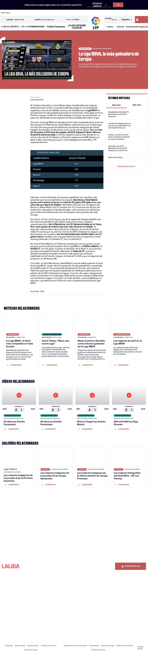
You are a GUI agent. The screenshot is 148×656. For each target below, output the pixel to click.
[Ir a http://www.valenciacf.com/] (138, 13)
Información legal (107, 645)
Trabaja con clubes (31, 650)
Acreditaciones (33, 645)
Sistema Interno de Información (75, 645)
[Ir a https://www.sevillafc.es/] (131, 13)
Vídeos (110, 27)
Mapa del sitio (20, 645)
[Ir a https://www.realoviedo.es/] (118, 13)
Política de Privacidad (124, 645)
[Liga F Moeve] (56, 27)
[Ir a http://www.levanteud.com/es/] (70, 13)
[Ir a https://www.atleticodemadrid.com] (22, 13)
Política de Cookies (98, 650)
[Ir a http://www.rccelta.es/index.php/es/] (83, 13)
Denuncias (9, 645)
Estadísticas (131, 27)
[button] (10, 26)
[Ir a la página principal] (96, 29)
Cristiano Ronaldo (41, 105)
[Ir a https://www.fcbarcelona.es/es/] (49, 13)
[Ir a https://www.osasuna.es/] (29, 13)
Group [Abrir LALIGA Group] (111, 19)
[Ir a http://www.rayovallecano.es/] (76, 13)
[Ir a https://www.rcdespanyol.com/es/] (90, 13)
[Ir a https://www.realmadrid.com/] (111, 13)
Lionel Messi (59, 105)
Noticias (120, 27)
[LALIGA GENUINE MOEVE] (77, 27)
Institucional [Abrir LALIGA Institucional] (15, 20)
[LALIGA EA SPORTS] (10, 27)
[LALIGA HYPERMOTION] (33, 27)
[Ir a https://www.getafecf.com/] (56, 13)
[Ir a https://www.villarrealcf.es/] (145, 13)
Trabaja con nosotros (48, 645)
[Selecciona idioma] (126, 19)
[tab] (116, 105)
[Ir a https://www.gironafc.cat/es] (63, 13)
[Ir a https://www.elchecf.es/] (42, 13)
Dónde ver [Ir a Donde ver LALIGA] (72, 19)
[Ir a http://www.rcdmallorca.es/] (97, 13)
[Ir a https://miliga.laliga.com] (141, 19)
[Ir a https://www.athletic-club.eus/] (15, 13)
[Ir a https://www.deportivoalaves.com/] (35, 13)
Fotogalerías (142, 27)
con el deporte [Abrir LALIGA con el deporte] (44, 20)
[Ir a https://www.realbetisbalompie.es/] (104, 13)
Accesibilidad (94, 645)
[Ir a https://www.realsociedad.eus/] (124, 13)
